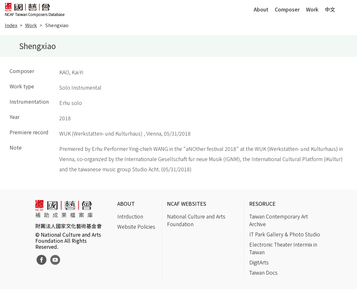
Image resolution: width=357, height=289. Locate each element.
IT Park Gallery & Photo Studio (284, 234)
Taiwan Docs (263, 272)
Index (11, 25)
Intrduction (130, 216)
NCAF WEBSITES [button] (186, 203)
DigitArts (259, 262)
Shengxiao (57, 25)
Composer (287, 9)
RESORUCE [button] (262, 203)
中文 (330, 9)
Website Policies (136, 226)
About (261, 9)
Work (312, 9)
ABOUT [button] (126, 203)
